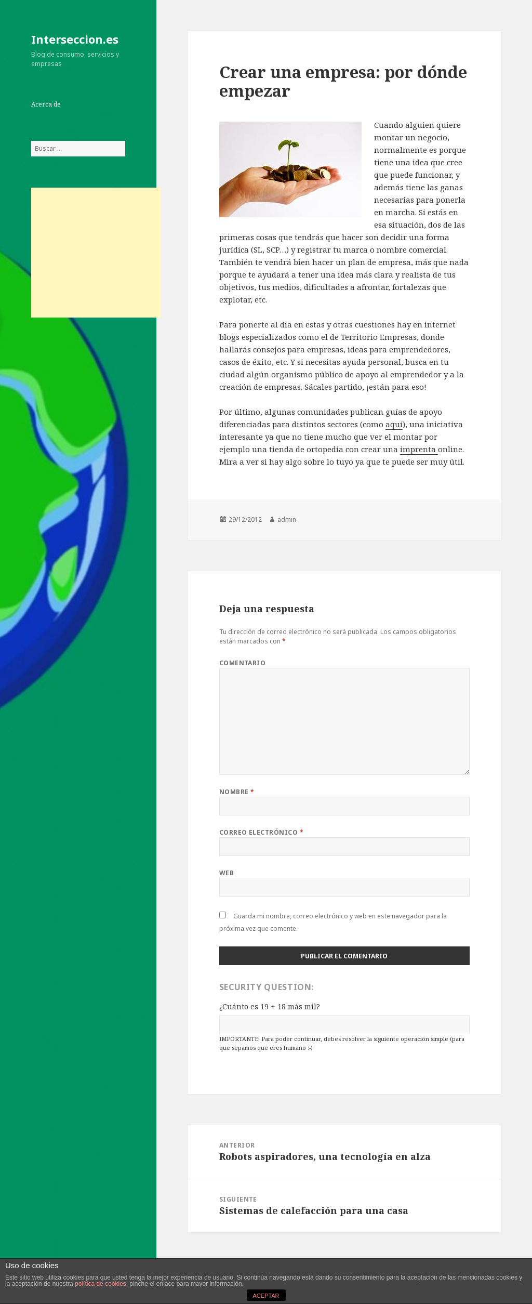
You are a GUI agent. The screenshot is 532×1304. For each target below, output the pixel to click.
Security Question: (266, 987)
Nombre (237, 791)
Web (226, 872)
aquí (394, 424)
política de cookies (100, 1283)
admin (286, 519)
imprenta (419, 449)
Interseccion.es (74, 39)
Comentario (242, 662)
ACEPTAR (265, 1296)
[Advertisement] (96, 253)
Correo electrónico (261, 832)
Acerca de (46, 104)
